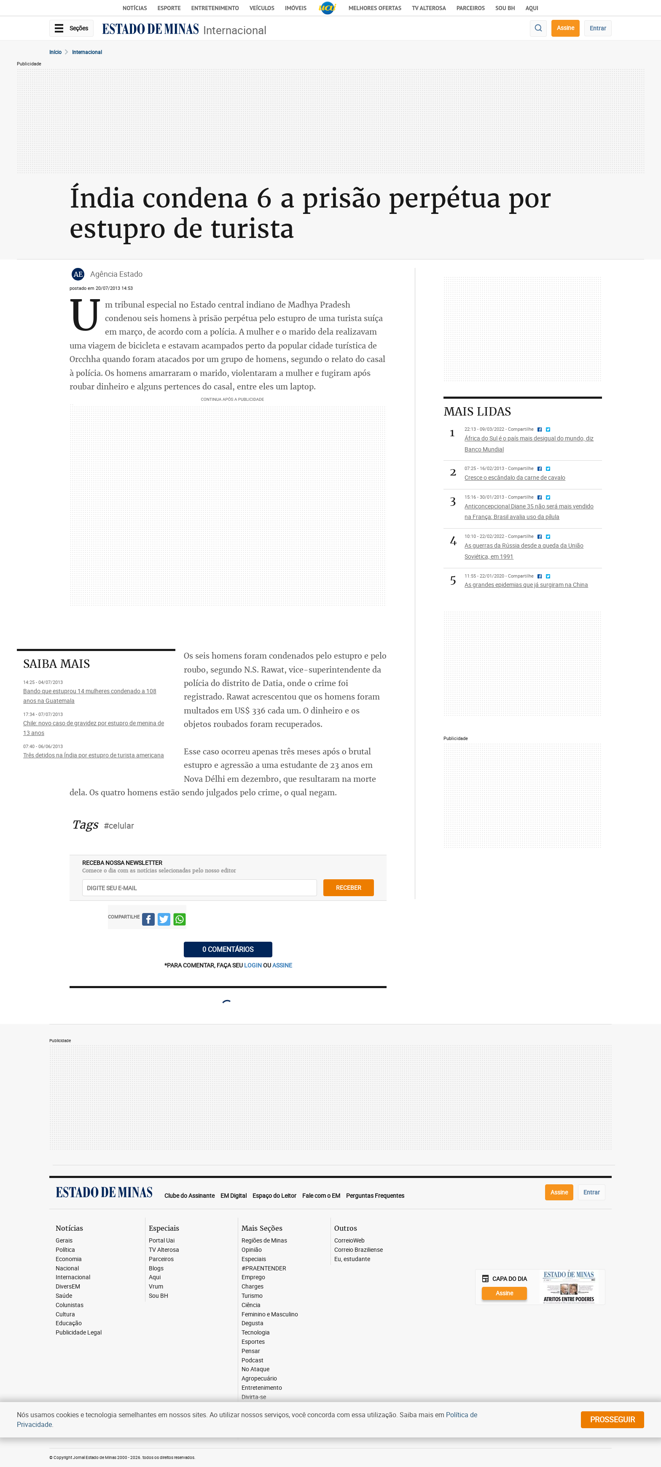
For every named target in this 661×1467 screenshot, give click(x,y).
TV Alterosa (429, 8)
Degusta (252, 1323)
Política (65, 1250)
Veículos (262, 8)
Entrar (598, 28)
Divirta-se (254, 1397)
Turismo (252, 1295)
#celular (119, 825)
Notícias (135, 8)
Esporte (169, 8)
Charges (252, 1286)
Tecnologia (256, 1332)
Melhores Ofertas (375, 8)
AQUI (532, 8)
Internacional (234, 30)
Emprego (253, 1277)
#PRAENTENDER (264, 1268)
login (253, 965)
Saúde (64, 1295)
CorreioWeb (349, 1240)
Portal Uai (162, 1240)
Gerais (64, 1240)
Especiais (254, 1259)
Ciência (251, 1305)
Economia (69, 1259)
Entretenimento (215, 8)
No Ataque (255, 1369)
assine (282, 965)
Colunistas (69, 1305)
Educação (69, 1323)
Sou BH (505, 8)
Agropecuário (259, 1378)
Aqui (155, 1277)
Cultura (65, 1314)
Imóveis (295, 8)
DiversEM (68, 1286)
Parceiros (471, 8)
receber (348, 887)
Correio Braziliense (358, 1250)
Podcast (252, 1360)
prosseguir (612, 1419)
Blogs (156, 1268)
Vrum (156, 1286)
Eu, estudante (352, 1259)
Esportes (253, 1341)
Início (55, 52)
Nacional (67, 1268)
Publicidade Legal (79, 1332)
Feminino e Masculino (270, 1314)
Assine (565, 28)
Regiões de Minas (264, 1240)
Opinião (252, 1250)
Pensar (251, 1351)
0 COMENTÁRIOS (228, 949)
